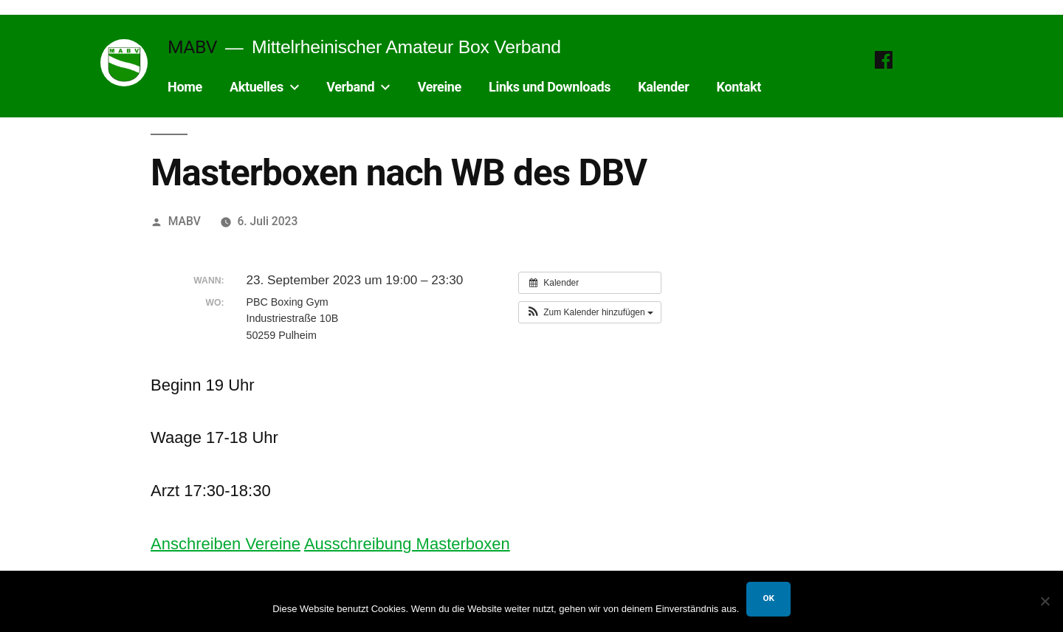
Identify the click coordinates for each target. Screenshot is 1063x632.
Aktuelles (256, 87)
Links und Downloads (549, 87)
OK (768, 598)
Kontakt (739, 87)
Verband (350, 87)
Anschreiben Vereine (225, 544)
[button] (590, 312)
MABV (192, 47)
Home (185, 87)
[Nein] (1044, 601)
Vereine (439, 87)
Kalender (663, 87)
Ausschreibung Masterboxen (407, 544)
